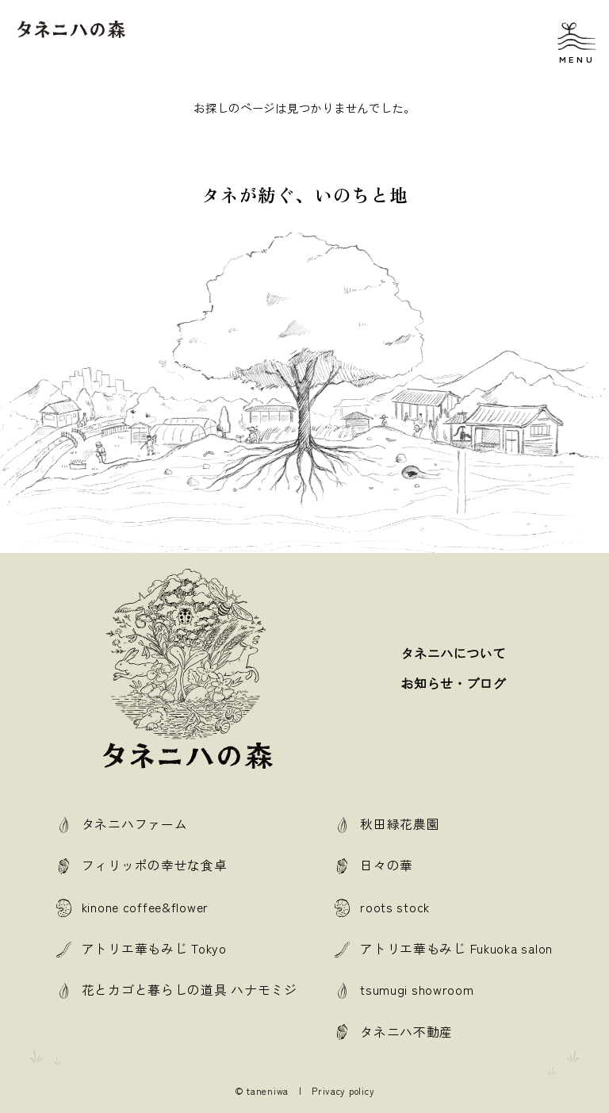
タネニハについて (453, 653)
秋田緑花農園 (399, 824)
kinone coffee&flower (145, 907)
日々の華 (386, 865)
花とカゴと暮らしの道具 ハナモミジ (189, 990)
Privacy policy (343, 1090)
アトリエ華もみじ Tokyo (154, 948)
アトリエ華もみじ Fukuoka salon (456, 948)
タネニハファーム (135, 824)
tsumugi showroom (417, 990)
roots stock (395, 907)
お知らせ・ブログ (453, 683)
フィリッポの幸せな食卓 (155, 865)
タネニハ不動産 (406, 1032)
